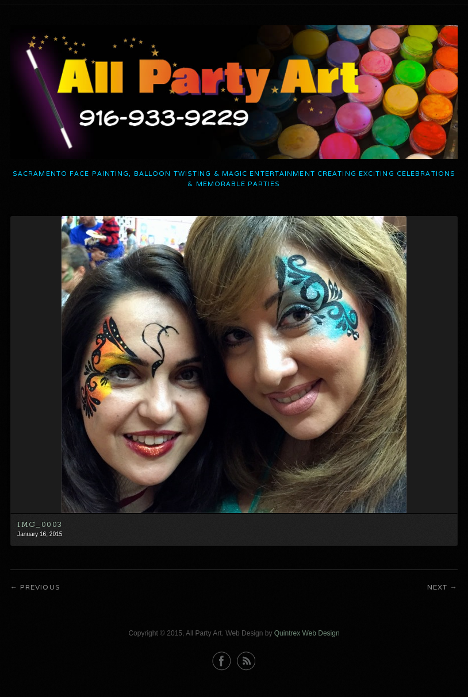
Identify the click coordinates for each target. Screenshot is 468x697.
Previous (40, 587)
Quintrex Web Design (307, 633)
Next (437, 587)
